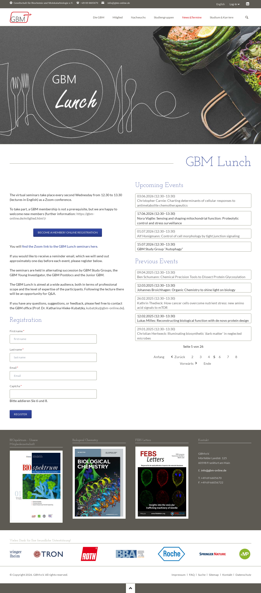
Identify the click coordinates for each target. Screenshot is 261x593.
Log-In (233, 4)
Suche (202, 574)
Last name (17, 349)
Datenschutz (243, 574)
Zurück (179, 357)
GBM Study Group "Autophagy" (160, 246)
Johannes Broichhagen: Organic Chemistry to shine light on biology (186, 287)
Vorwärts (187, 363)
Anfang (159, 357)
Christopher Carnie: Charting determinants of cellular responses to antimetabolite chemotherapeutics (186, 200)
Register (20, 414)
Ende (207, 363)
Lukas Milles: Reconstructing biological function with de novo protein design (193, 318)
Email (16, 367)
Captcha (16, 386)
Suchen (246, 17)
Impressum (178, 574)
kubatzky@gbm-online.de (104, 308)
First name (17, 331)
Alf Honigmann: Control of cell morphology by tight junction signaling (188, 233)
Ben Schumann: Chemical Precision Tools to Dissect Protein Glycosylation (191, 274)
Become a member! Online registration (68, 232)
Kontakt (227, 574)
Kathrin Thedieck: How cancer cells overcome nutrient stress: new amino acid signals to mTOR (190, 302)
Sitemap (214, 574)
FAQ (192, 574)
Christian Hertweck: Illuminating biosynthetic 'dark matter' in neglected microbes (189, 333)
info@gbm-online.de (118, 3)
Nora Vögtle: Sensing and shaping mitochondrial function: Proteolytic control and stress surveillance (188, 218)
